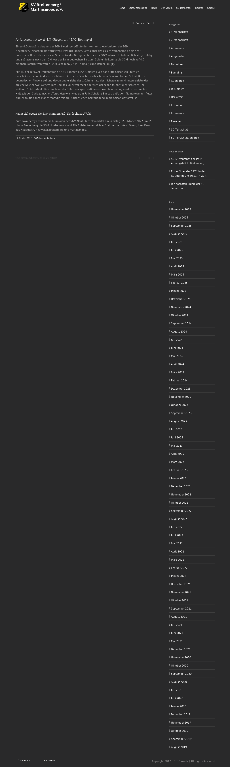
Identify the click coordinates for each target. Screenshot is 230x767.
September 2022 (181, 510)
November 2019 (181, 722)
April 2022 (177, 551)
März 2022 (177, 559)
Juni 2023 (177, 437)
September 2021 (181, 608)
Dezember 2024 (181, 299)
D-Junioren (177, 89)
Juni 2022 (177, 535)
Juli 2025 (176, 242)
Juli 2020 (176, 690)
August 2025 (179, 234)
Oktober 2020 (179, 665)
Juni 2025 (177, 250)
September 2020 (181, 673)
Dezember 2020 (181, 649)
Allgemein (177, 56)
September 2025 (181, 225)
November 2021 (181, 592)
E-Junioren (177, 105)
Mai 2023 (177, 445)
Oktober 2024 (179, 315)
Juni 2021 (177, 633)
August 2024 (179, 331)
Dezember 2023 (181, 388)
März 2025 (177, 274)
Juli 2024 (176, 339)
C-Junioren (177, 80)
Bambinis (176, 72)
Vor (149, 23)
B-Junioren (177, 64)
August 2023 (179, 421)
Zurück (140, 23)
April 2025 (177, 266)
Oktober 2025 (179, 217)
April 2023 (177, 453)
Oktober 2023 (179, 405)
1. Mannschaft (179, 31)
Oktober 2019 (179, 730)
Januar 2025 (178, 291)
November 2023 (181, 396)
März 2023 (177, 462)
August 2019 (179, 747)
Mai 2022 (177, 543)
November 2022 (181, 494)
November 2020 (181, 657)
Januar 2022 (178, 576)
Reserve (176, 121)
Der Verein (177, 97)
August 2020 (179, 682)
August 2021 (179, 616)
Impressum (49, 760)
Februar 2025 (179, 282)
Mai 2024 (177, 356)
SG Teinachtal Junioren (44, 138)
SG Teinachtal (179, 129)
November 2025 (181, 209)
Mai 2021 (177, 641)
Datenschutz (24, 760)
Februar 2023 (179, 470)
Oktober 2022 (179, 502)
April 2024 (177, 364)
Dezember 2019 (181, 714)
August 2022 (179, 519)
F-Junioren (177, 113)
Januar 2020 (178, 706)
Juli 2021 (176, 625)
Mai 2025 (177, 258)
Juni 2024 (177, 348)
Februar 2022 (179, 568)
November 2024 (181, 307)
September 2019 (181, 739)
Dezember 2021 (181, 584)
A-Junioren (177, 48)
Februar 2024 (179, 380)
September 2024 (181, 323)
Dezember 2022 (181, 486)
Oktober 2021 (179, 600)
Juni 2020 (177, 698)
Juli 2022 (176, 527)
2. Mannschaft (179, 40)
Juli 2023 (176, 429)
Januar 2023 (178, 478)
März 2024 (177, 372)
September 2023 (181, 413)
